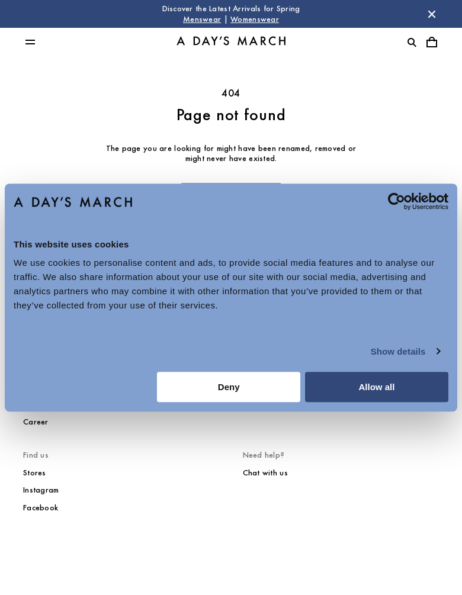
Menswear (202, 19)
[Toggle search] (412, 42)
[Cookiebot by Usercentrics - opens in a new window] (396, 201)
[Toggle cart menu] (432, 42)
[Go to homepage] (231, 42)
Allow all (376, 387)
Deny (229, 387)
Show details (398, 351)
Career (36, 422)
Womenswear (254, 19)
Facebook (40, 508)
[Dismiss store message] (432, 14)
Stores (34, 473)
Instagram (41, 490)
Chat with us (265, 473)
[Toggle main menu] (30, 42)
